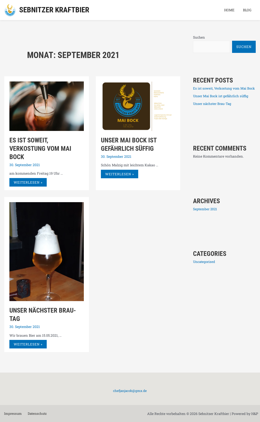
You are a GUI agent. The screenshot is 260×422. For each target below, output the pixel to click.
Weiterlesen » (28, 181)
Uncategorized (204, 268)
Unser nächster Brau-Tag (213, 111)
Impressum (11, 413)
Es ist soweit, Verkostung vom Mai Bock (40, 148)
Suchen (199, 37)
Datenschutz (34, 413)
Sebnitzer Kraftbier (54, 10)
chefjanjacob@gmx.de (129, 390)
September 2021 (205, 216)
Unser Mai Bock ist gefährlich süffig (222, 103)
